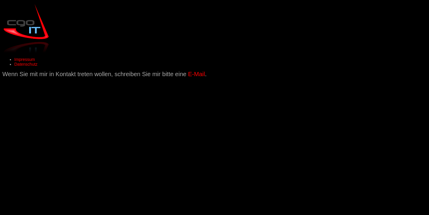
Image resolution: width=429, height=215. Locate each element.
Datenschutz (26, 64)
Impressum (24, 59)
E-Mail (196, 74)
